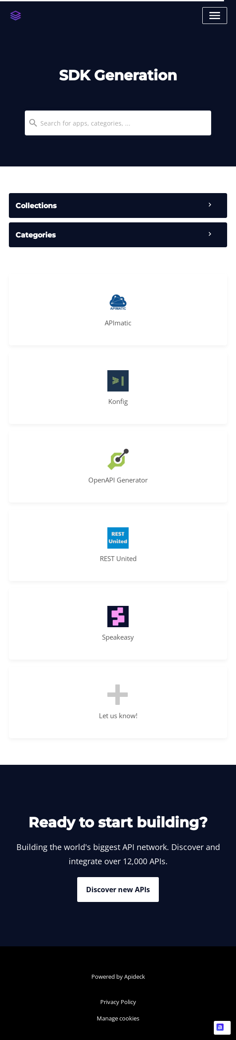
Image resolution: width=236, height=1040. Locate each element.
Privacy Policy (118, 1002)
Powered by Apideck (118, 977)
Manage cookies (118, 1018)
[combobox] (118, 123)
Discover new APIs (118, 889)
